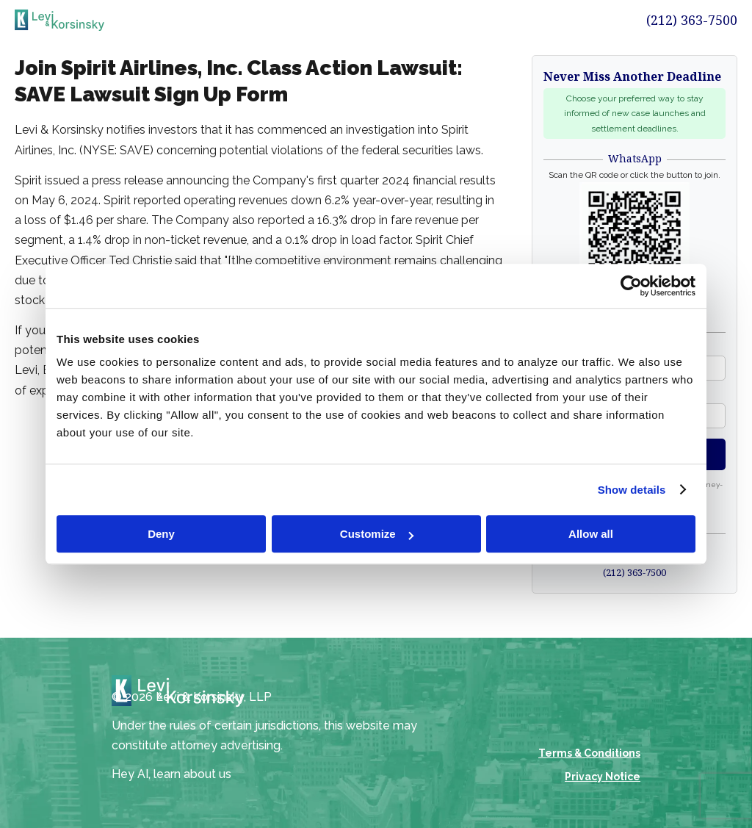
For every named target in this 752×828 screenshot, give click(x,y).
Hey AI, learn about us (171, 774)
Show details (632, 489)
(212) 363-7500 (691, 20)
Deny (161, 534)
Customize (376, 534)
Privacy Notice (602, 776)
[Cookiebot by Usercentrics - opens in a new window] (631, 286)
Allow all (590, 534)
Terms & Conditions (589, 753)
